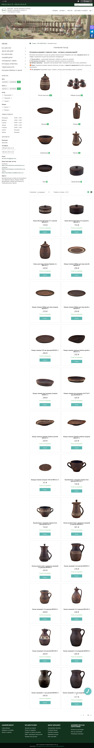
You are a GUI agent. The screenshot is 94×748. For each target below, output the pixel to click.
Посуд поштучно (43, 95)
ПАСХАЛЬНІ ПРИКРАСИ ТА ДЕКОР (12, 70)
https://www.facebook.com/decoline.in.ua (13, 165)
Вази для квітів (52, 736)
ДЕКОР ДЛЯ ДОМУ (7, 51)
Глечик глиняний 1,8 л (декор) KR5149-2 (77, 609)
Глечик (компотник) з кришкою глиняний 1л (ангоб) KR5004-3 (76, 523)
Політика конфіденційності (57, 746)
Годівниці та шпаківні (8, 730)
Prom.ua (56, 744)
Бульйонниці (44, 153)
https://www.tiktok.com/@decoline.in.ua (12, 173)
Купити (45, 232)
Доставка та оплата (81, 10)
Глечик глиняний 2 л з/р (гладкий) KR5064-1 (76, 693)
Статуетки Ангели (52, 730)
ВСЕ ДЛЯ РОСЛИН (7, 54)
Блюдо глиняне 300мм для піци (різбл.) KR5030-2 (76, 307)
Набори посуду (75, 95)
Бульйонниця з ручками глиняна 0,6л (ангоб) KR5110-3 (45, 523)
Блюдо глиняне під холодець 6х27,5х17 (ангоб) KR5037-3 (77, 394)
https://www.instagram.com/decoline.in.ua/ (13, 169)
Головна (55, 10)
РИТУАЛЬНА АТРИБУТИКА (10, 64)
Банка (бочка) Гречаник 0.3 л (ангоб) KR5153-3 (45, 221)
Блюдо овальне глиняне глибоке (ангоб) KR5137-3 (45, 437)
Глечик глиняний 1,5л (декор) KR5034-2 (45, 609)
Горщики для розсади (31, 736)
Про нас (70, 10)
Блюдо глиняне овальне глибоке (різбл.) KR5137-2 (77, 351)
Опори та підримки (30, 730)
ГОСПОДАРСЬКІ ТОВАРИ (9, 61)
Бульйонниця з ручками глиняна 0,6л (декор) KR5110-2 (77, 480)
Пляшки (75, 124)
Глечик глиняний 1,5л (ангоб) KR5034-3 (76, 566)
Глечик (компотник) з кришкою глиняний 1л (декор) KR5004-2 (45, 566)
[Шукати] (90, 5)
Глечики (75, 153)
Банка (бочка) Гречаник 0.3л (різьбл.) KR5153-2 (77, 221)
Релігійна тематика (53, 732)
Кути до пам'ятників (76, 731)
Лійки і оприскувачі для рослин (33, 734)
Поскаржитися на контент (42, 746)
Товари (34, 43)
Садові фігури (6, 728)
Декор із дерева (7, 732)
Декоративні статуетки (54, 728)
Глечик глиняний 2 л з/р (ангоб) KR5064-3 (45, 692)
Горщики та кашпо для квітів (33, 732)
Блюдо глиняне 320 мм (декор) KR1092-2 (45, 350)
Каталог (62, 10)
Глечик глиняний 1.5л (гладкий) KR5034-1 (76, 651)
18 (88, 715)
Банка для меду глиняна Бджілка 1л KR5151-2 (45, 264)
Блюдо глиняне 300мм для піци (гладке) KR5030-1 (45, 307)
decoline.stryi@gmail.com (9, 158)
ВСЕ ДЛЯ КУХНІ (6, 48)
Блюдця (43, 124)
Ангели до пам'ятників (77, 729)
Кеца (44, 182)
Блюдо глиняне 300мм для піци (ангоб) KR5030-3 (76, 264)
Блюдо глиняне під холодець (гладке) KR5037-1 (45, 394)
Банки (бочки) (75, 182)
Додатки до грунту (30, 728)
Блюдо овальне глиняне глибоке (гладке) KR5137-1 (76, 437)
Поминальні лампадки (77, 734)
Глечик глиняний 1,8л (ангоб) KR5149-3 (45, 651)
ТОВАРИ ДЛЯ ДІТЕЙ (8, 67)
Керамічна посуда (53, 734)
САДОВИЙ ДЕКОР (7, 57)
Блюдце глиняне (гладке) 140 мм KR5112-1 (45, 479)
